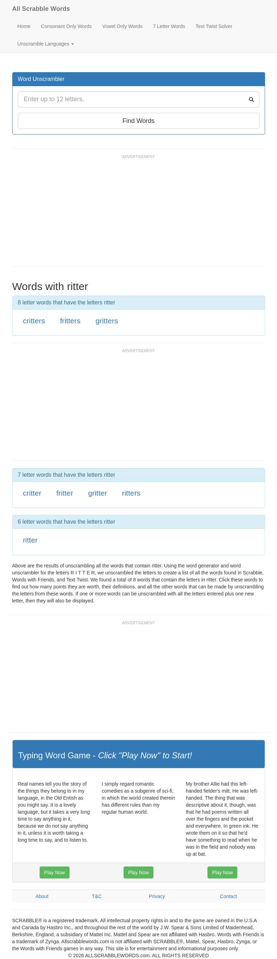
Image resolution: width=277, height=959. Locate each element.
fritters (70, 321)
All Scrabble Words (41, 8)
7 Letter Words (169, 26)
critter (32, 493)
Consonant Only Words (66, 26)
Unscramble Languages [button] (46, 44)
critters (34, 321)
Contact (228, 896)
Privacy (157, 896)
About (41, 896)
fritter (64, 493)
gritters (106, 321)
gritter (97, 493)
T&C (97, 896)
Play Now (54, 872)
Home (24, 26)
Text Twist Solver (214, 26)
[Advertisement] (140, 214)
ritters (131, 493)
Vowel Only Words (122, 26)
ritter (30, 540)
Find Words (139, 120)
